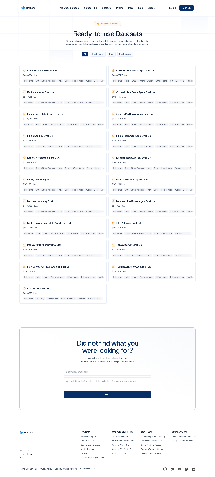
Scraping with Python (121, 445)
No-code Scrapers (89, 449)
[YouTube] (179, 469)
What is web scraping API (123, 441)
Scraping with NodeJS (121, 449)
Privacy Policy (46, 469)
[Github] (165, 469)
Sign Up (186, 8)
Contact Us (25, 454)
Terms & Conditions (28, 469)
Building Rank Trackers (151, 453)
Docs (130, 8)
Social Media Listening (151, 445)
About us (24, 450)
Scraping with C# (119, 453)
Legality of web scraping (66, 469)
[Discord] (172, 469)
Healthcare (98, 54)
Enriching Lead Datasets (151, 441)
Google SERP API (88, 441)
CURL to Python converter (184, 436)
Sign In (172, 8)
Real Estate (125, 54)
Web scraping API (88, 436)
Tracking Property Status (152, 449)
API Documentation (120, 436)
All (85, 54)
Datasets (107, 8)
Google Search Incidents (183, 441)
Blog (140, 8)
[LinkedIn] (194, 469)
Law (111, 54)
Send (107, 394)
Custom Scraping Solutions (92, 457)
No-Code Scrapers (69, 8)
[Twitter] (186, 469)
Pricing (119, 8)
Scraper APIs (90, 8)
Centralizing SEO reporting (153, 436)
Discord (152, 8)
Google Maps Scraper (90, 445)
